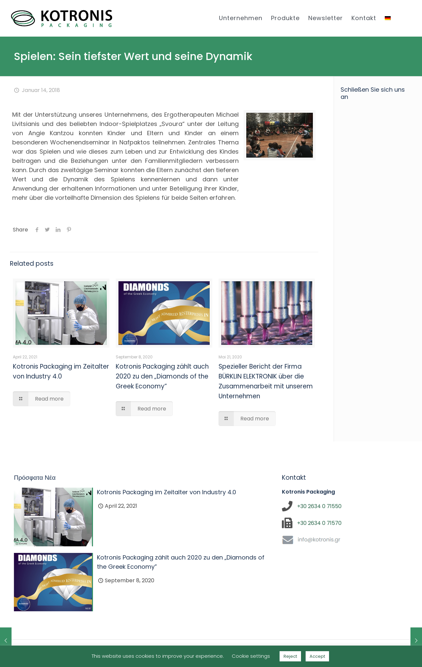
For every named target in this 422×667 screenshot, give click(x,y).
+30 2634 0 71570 (319, 523)
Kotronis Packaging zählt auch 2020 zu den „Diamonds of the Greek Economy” (162, 376)
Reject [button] (290, 656)
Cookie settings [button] (251, 655)
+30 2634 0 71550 (319, 506)
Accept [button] (317, 656)
